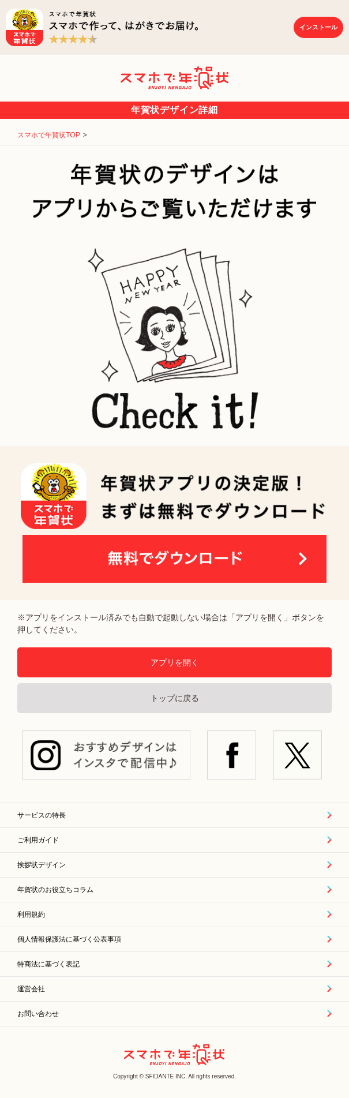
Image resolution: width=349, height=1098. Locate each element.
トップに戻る (175, 698)
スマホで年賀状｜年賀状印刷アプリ (174, 77)
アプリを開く (175, 662)
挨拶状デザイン (41, 865)
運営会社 (31, 989)
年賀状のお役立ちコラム (55, 890)
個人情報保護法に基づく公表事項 (69, 939)
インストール (318, 27)
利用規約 (31, 914)
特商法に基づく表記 (48, 964)
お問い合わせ (38, 1014)
